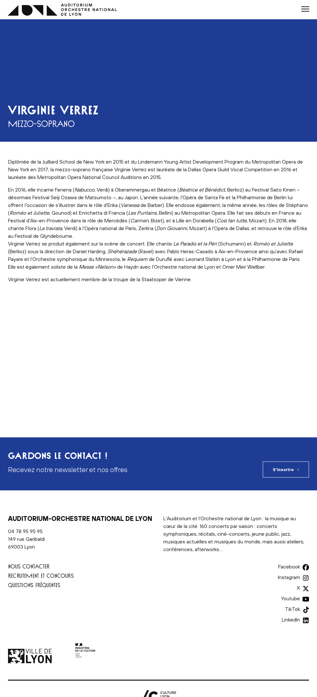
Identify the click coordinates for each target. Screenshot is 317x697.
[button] (305, 9)
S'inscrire (283, 469)
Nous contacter (29, 566)
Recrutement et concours (41, 575)
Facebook (289, 566)
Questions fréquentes (34, 585)
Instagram (289, 577)
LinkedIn (291, 619)
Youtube (290, 598)
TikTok (292, 609)
